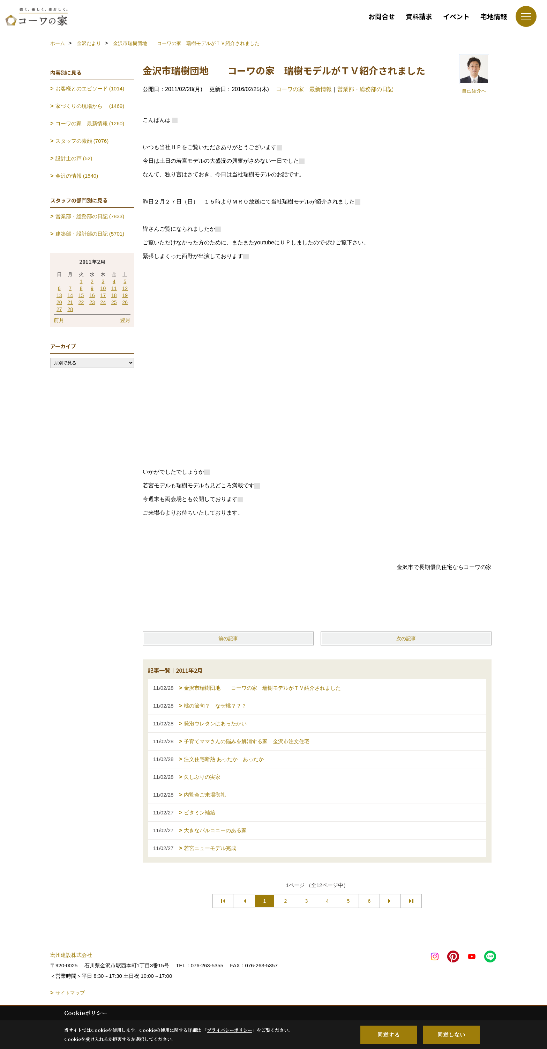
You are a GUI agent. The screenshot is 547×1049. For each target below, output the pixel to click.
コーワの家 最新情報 (304, 89)
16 (92, 295)
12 (125, 288)
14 (70, 295)
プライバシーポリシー (229, 1030)
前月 (59, 320)
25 (114, 302)
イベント (456, 16)
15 (81, 295)
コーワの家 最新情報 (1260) (90, 123)
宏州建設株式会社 (71, 955)
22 (81, 302)
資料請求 (419, 16)
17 (103, 295)
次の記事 (406, 638)
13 (59, 295)
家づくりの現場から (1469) (90, 106)
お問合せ (381, 16)
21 (70, 302)
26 (125, 302)
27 (59, 309)
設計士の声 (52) (73, 158)
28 (70, 309)
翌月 (125, 320)
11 (114, 288)
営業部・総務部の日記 (365, 89)
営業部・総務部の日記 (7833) (90, 216)
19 (125, 295)
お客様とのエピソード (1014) (90, 88)
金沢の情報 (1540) (76, 176)
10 (103, 288)
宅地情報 (493, 16)
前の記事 (228, 638)
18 (114, 295)
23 (92, 302)
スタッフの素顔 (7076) (82, 141)
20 (59, 302)
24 (103, 302)
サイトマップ (70, 993)
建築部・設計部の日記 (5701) (90, 234)
